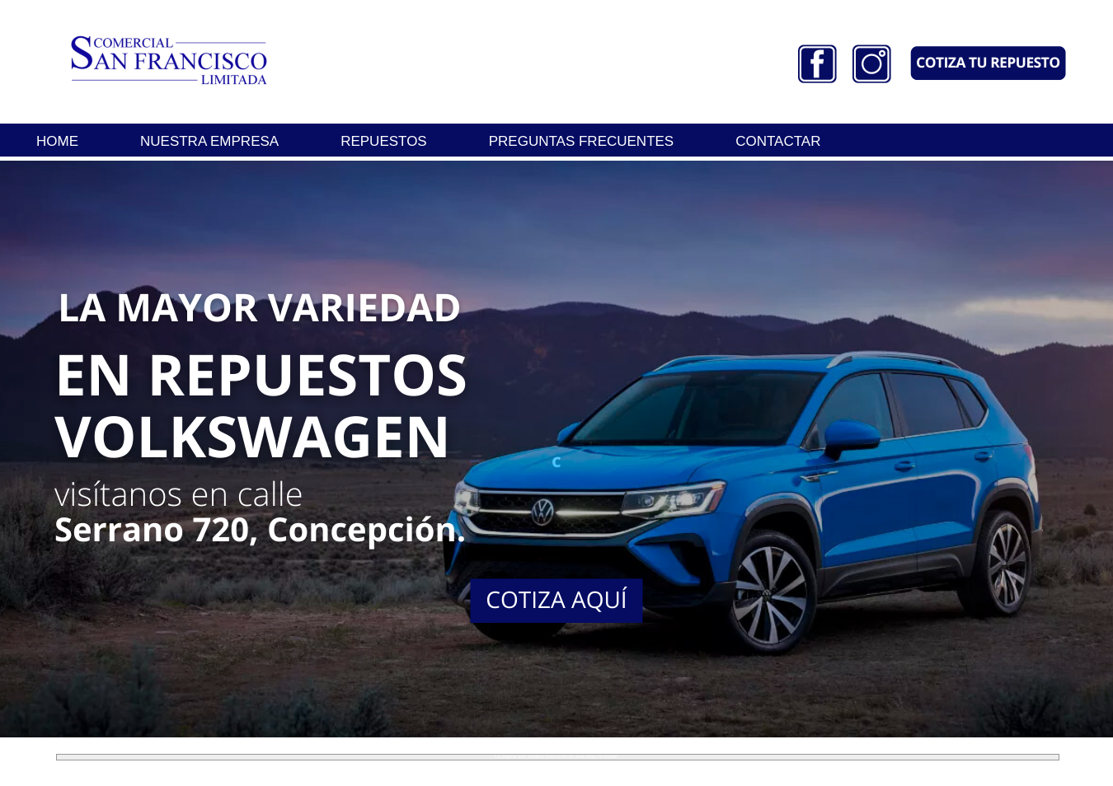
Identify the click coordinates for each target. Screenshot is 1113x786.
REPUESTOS (383, 141)
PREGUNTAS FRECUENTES (581, 141)
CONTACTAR (777, 141)
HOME (57, 141)
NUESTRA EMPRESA (209, 141)
